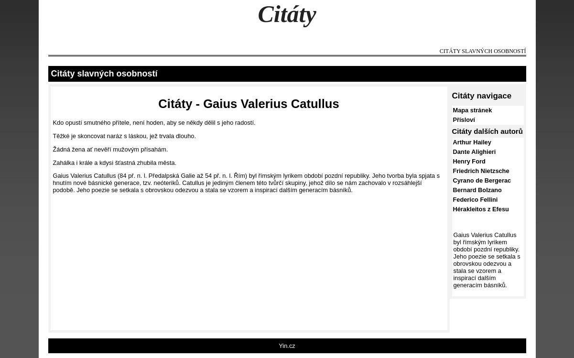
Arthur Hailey (472, 142)
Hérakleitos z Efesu (481, 209)
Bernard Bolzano (477, 190)
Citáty (287, 13)
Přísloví (464, 119)
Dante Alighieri (474, 151)
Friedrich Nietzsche (481, 170)
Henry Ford (469, 161)
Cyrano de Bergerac (482, 180)
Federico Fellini (475, 199)
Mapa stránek (472, 110)
